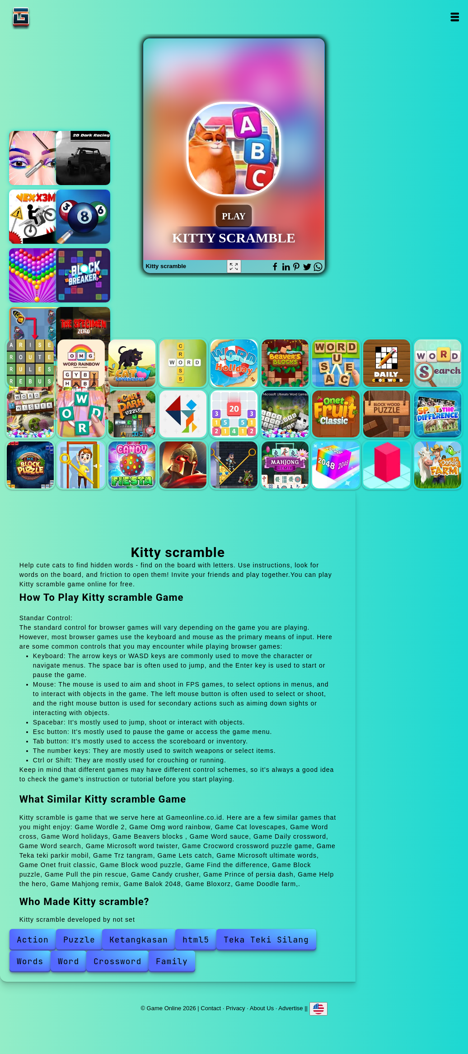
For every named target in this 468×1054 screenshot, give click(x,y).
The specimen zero (83, 334)
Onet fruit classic (335, 413)
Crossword (117, 961)
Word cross (182, 362)
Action (33, 939)
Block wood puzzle (386, 413)
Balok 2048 (335, 464)
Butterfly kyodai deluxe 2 (36, 334)
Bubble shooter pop (36, 275)
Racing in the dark (83, 158)
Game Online (49, 17)
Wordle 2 (30, 362)
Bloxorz (386, 464)
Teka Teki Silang (266, 939)
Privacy (235, 1007)
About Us (262, 1007)
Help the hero (234, 464)
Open (454, 17)
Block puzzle (30, 464)
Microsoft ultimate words (285, 413)
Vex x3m (36, 217)
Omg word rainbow (80, 362)
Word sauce (335, 362)
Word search (437, 362)
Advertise (290, 1007)
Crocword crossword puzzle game (80, 413)
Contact (211, 1007)
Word (68, 961)
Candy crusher (131, 464)
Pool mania (83, 217)
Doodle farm (437, 464)
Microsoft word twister (30, 413)
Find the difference (437, 413)
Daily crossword (386, 362)
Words (30, 961)
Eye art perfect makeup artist (36, 158)
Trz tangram (182, 413)
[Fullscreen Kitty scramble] (234, 266)
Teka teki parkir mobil (131, 413)
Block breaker (83, 275)
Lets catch (234, 413)
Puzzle (79, 939)
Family (172, 961)
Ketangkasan (138, 939)
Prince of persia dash (182, 464)
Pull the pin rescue (80, 464)
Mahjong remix (285, 464)
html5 (196, 939)
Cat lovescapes (131, 362)
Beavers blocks (285, 362)
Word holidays (234, 362)
